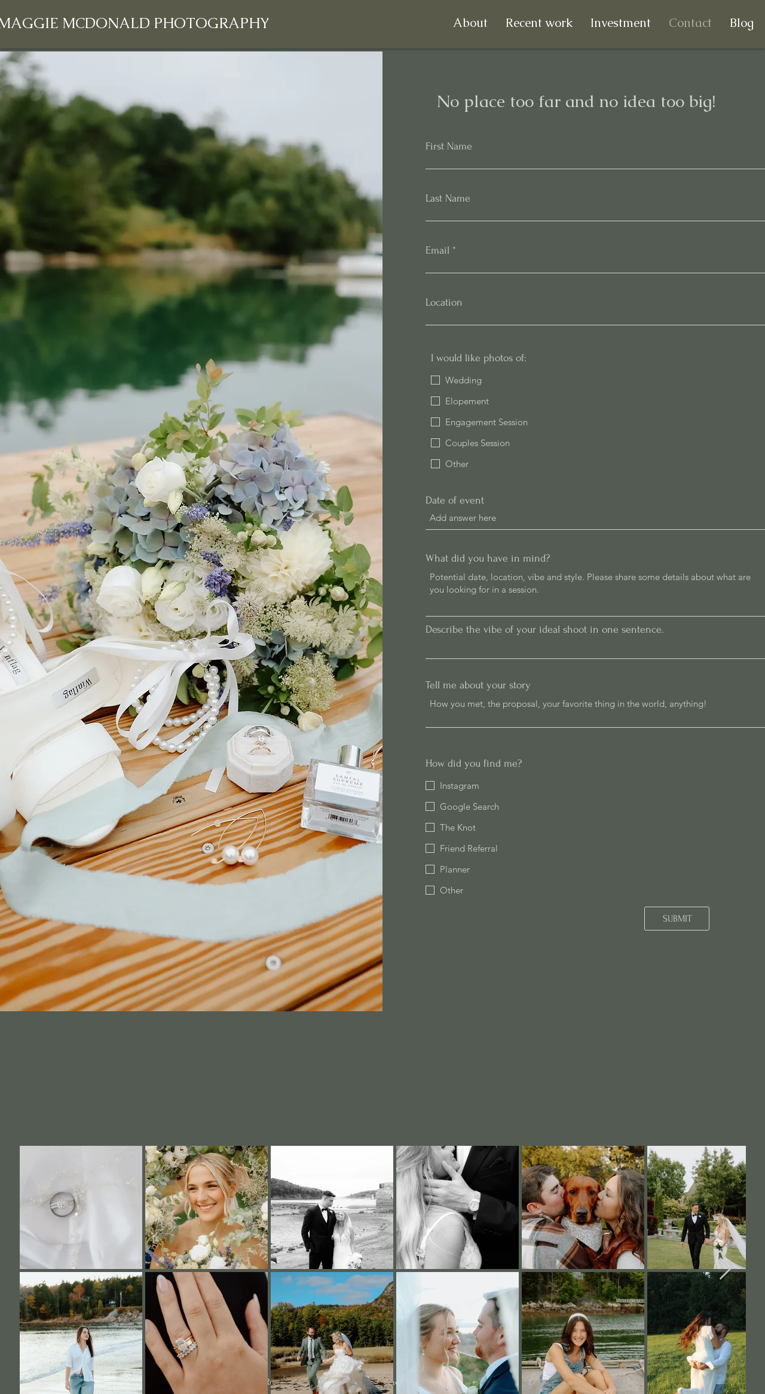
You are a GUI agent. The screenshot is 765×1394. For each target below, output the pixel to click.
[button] (539, 23)
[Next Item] (725, 1269)
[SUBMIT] (676, 919)
